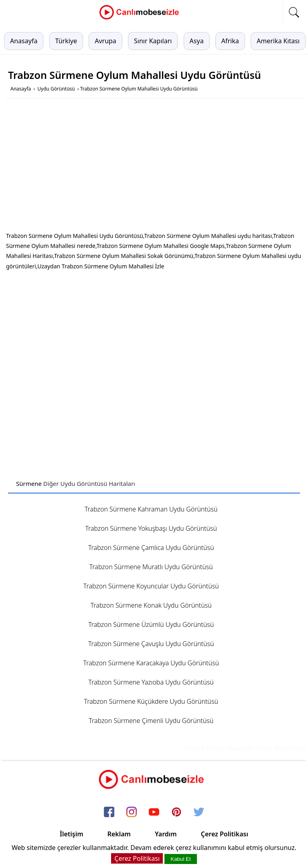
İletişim (71, 834)
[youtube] (154, 812)
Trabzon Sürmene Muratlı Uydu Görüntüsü (151, 566)
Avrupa (105, 40)
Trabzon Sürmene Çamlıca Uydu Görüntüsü (151, 547)
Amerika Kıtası (278, 40)
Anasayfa (23, 40)
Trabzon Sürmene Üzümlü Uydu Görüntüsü (151, 624)
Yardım (166, 834)
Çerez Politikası (224, 834)
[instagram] (131, 812)
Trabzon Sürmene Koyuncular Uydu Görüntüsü (151, 586)
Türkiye (66, 40)
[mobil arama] (294, 12)
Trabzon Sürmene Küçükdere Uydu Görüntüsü (151, 701)
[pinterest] (176, 812)
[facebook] (109, 812)
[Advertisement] (154, 167)
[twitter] (199, 812)
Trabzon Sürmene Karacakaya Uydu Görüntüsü (151, 663)
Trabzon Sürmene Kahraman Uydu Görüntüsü (151, 509)
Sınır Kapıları (153, 40)
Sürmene (29, 483)
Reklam (119, 834)
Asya (197, 40)
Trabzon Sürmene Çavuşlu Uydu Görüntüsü (151, 643)
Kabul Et (180, 859)
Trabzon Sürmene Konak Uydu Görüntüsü (151, 605)
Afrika (230, 40)
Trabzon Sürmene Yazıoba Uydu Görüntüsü (151, 682)
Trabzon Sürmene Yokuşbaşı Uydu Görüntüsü (151, 528)
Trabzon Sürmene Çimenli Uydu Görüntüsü (151, 720)
